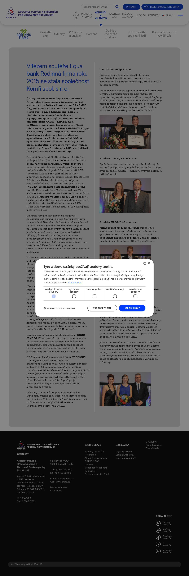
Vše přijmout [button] (132, 308)
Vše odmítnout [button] (102, 308)
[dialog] (94, 288)
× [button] (149, 263)
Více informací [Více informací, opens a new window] (75, 282)
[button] (59, 308)
